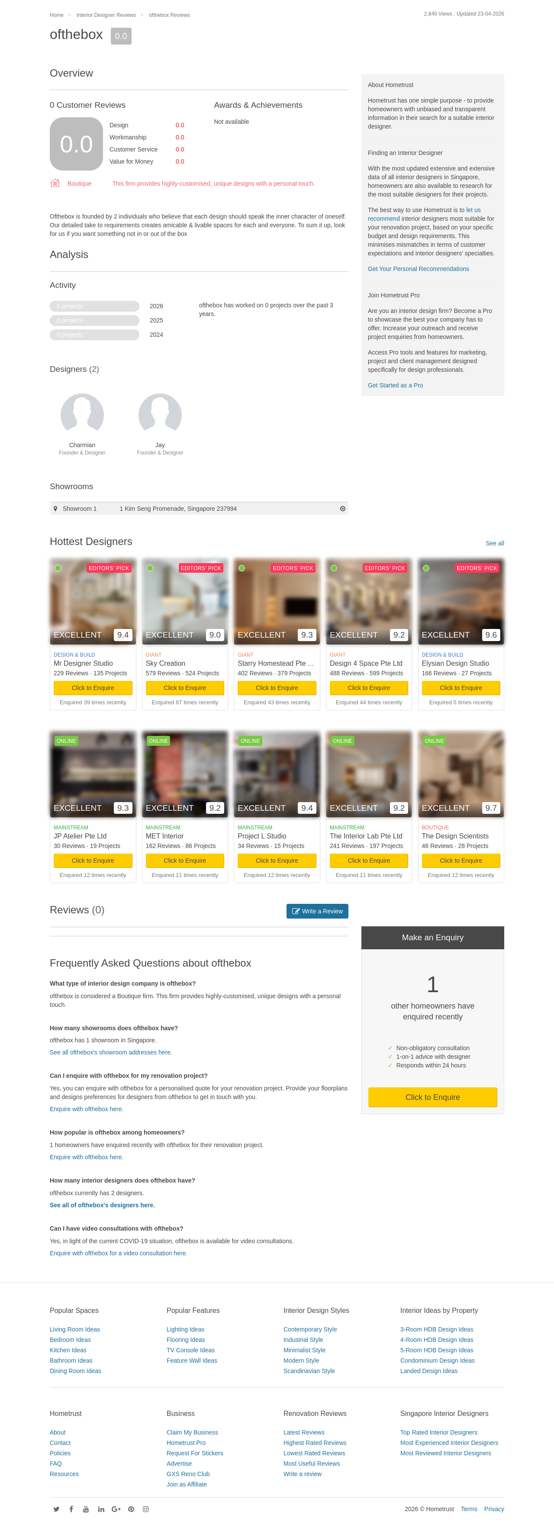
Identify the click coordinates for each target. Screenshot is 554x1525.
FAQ (56, 1463)
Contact (60, 1442)
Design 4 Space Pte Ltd (366, 663)
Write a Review (317, 911)
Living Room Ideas (75, 1329)
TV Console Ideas (191, 1350)
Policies (60, 1453)
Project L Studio (262, 836)
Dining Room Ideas (75, 1370)
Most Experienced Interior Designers (449, 1442)
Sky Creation (166, 663)
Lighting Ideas (185, 1329)
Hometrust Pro (186, 1442)
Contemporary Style (310, 1329)
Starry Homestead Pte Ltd (277, 663)
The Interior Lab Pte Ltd (366, 836)
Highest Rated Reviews (315, 1442)
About (58, 1432)
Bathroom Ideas (71, 1360)
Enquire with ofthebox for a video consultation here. (118, 1253)
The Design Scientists (455, 836)
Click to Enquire (93, 687)
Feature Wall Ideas (192, 1360)
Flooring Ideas (186, 1339)
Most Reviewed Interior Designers (445, 1453)
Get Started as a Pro (395, 385)
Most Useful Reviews (311, 1463)
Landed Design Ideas (428, 1370)
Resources (64, 1473)
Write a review (302, 1473)
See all (495, 543)
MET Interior (165, 836)
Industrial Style (303, 1339)
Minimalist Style (304, 1350)
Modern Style (301, 1360)
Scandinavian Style (309, 1370)
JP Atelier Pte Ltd (80, 836)
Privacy (494, 1509)
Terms (469, 1509)
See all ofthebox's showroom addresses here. (111, 1052)
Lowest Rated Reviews (314, 1453)
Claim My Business (192, 1432)
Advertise (179, 1463)
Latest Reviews (304, 1432)
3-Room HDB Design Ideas (436, 1329)
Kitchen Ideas (68, 1350)
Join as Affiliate (187, 1484)
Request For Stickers (195, 1453)
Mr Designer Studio (83, 663)
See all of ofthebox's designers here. (102, 1205)
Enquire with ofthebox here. (86, 1109)
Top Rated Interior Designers (438, 1432)
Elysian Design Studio (456, 663)
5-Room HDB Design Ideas (436, 1350)
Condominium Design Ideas (437, 1360)
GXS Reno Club (188, 1473)
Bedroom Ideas (70, 1339)
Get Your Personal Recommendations (418, 268)
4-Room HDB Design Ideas (436, 1339)
